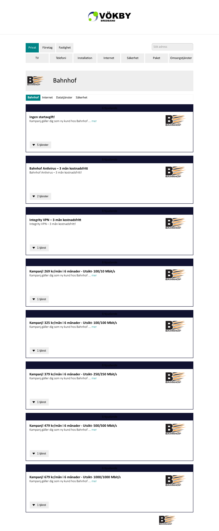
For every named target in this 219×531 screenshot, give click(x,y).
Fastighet (65, 47)
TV (37, 58)
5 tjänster (40, 144)
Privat (32, 47)
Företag (47, 47)
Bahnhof (33, 97)
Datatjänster (64, 97)
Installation (85, 58)
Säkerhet (132, 58)
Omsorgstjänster (181, 58)
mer (94, 121)
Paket (156, 58)
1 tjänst (39, 247)
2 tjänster (40, 196)
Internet (109, 58)
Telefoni (61, 58)
